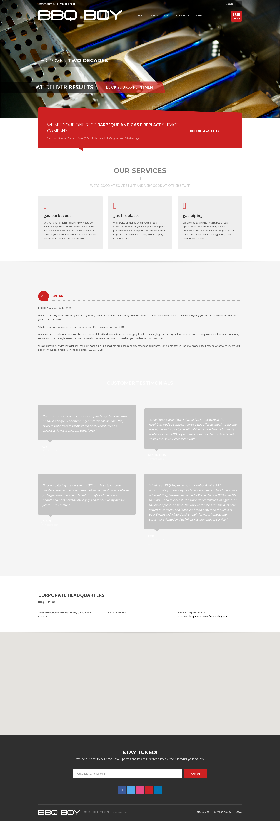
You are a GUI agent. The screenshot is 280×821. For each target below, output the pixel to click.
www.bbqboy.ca (192, 616)
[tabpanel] (140, 59)
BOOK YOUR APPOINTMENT (130, 87)
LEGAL (239, 812)
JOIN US (195, 773)
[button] (140, 681)
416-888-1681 (67, 4)
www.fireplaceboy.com (215, 616)
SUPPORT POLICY (222, 812)
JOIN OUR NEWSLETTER (204, 131)
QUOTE (236, 17)
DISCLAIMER (203, 812)
